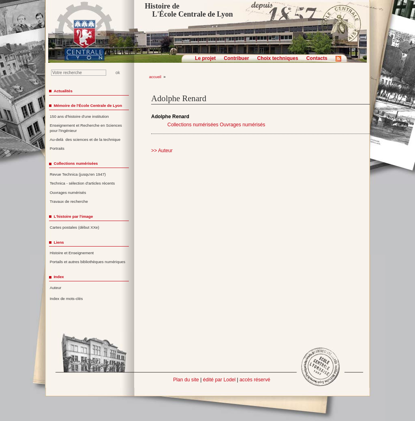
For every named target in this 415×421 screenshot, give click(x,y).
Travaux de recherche (69, 201)
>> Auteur (162, 150)
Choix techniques (277, 58)
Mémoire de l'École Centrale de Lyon (87, 105)
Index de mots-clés (66, 298)
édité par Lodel (219, 380)
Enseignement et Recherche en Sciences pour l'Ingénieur (86, 128)
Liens (58, 242)
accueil (155, 76)
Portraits (57, 148)
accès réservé (255, 380)
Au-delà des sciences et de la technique (85, 139)
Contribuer (236, 58)
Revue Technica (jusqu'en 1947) (78, 174)
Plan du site (186, 380)
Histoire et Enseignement (72, 253)
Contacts (316, 58)
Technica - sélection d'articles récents (82, 183)
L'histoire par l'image (73, 216)
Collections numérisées (192, 125)
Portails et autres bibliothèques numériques (87, 261)
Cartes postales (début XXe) (74, 227)
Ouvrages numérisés (242, 125)
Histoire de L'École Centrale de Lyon (189, 10)
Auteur (56, 287)
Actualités (62, 91)
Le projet (205, 58)
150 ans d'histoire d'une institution (79, 116)
